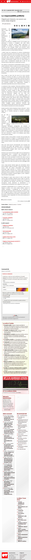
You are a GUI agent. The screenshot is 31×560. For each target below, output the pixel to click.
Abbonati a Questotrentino (7, 397)
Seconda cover (18, 10)
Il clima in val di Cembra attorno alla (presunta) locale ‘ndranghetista (14, 331)
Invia (15, 315)
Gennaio (23, 506)
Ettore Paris (6, 226)
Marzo (22, 537)
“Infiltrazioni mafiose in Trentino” (23, 447)
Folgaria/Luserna (12, 204)
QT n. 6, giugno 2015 (8, 233)
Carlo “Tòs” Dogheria (8, 213)
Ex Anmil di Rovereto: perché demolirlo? (23, 441)
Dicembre (20, 510)
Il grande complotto (6, 199)
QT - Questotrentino (22, 415)
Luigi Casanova (7, 23)
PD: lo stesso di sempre (24, 201)
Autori (21, 558)
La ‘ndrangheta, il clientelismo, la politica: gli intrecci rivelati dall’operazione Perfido (16, 340)
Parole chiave (22, 555)
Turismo (19, 204)
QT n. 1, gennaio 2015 (9, 10)
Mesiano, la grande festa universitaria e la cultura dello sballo (22, 426)
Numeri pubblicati (23, 554)
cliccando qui (6, 295)
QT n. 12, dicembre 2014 (9, 227)
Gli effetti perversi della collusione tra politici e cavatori (15, 369)
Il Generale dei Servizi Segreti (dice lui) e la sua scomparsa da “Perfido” (23, 421)
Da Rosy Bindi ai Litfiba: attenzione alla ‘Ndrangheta (15, 372)
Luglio (22, 522)
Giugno (22, 526)
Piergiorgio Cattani (7, 242)
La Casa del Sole (22, 449)
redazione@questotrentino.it (14, 559)
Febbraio (21, 503)
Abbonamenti (22, 559)
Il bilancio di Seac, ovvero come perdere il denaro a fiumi (23, 431)
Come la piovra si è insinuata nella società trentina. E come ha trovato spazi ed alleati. (15, 343)
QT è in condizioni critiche (9, 391)
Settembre (22, 519)
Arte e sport (20, 434)
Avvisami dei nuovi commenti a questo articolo (14, 300)
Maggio (23, 530)
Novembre (21, 513)
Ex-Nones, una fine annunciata (22, 439)
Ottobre (22, 516)
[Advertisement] (16, 256)
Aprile (22, 534)
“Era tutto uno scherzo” (21, 417)
